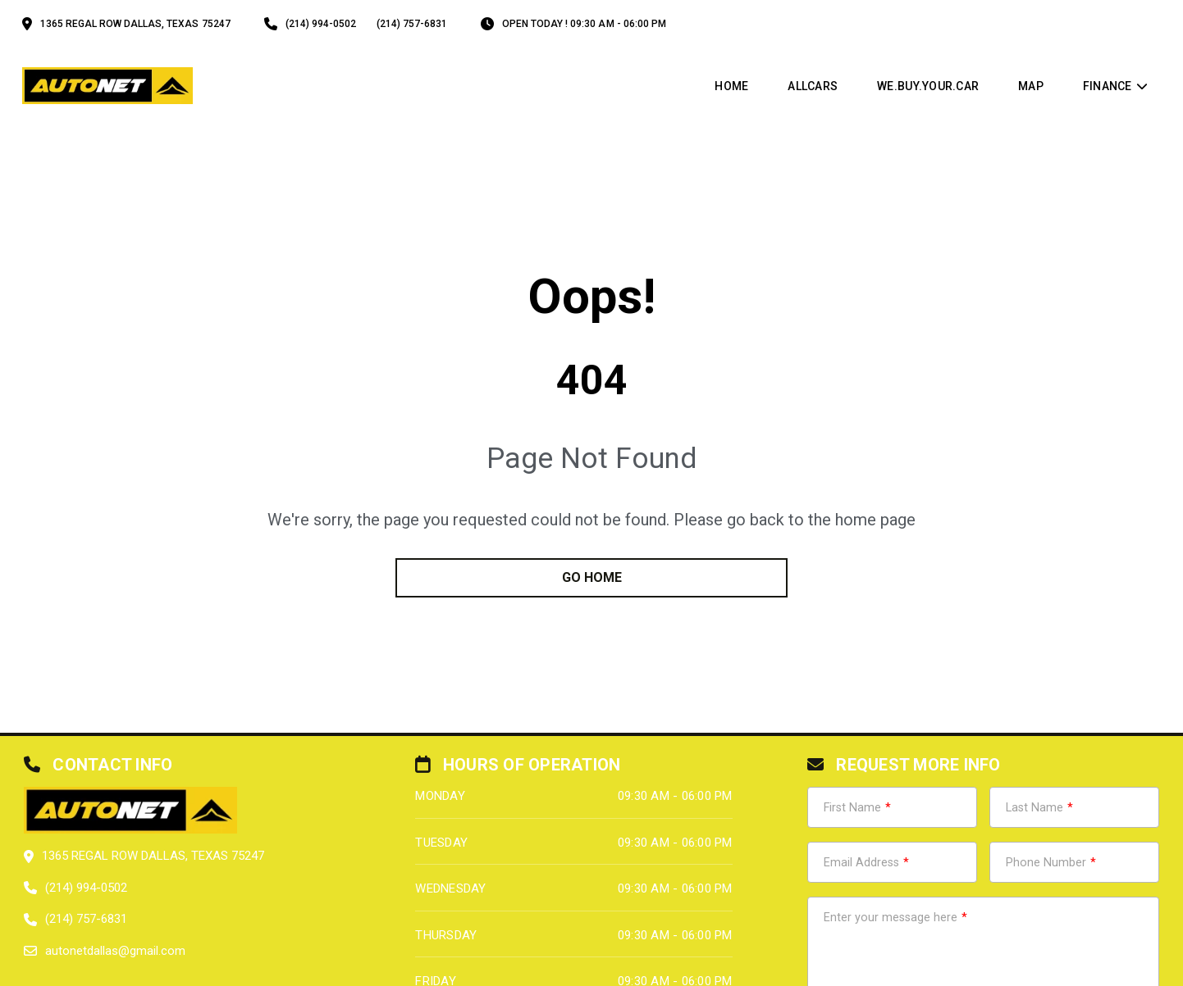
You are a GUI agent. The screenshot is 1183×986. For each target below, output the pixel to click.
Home (731, 86)
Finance (1107, 86)
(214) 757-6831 (412, 24)
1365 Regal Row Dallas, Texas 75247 (135, 24)
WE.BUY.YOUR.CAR (928, 86)
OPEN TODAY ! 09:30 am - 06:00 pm (584, 24)
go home (592, 577)
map (1031, 86)
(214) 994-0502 (320, 24)
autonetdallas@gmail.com (115, 950)
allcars (813, 86)
